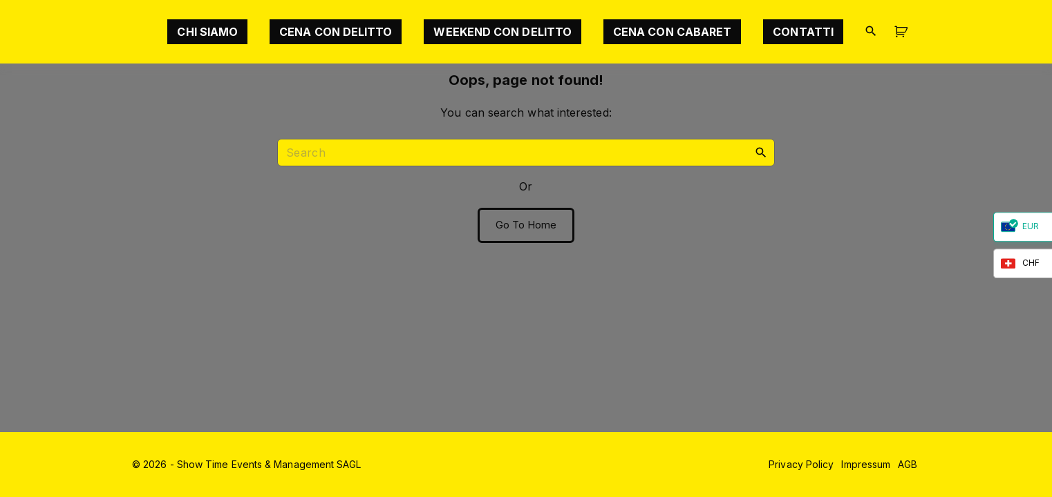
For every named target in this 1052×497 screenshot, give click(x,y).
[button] (903, 32)
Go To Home (526, 225)
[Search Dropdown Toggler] (870, 31)
